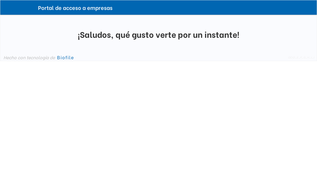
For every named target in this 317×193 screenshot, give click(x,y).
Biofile (65, 57)
